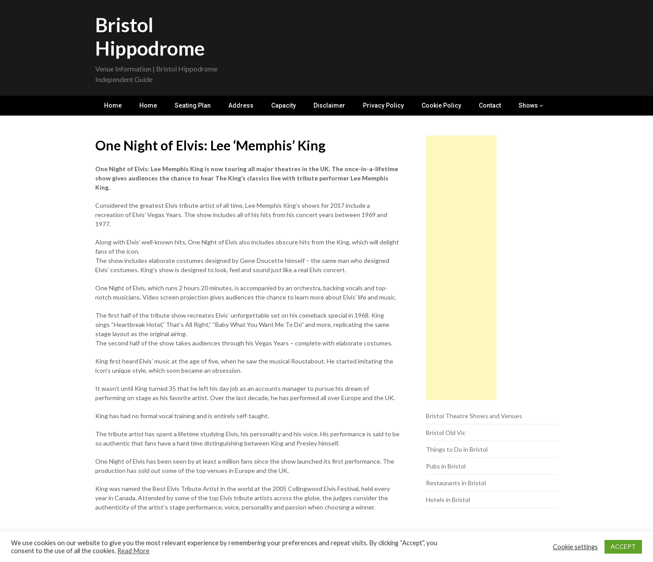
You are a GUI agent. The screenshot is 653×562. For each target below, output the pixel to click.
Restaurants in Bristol (456, 483)
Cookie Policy (441, 105)
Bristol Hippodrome (150, 36)
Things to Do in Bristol (457, 449)
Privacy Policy (383, 105)
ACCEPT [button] (623, 546)
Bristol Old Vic (446, 432)
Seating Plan (193, 105)
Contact (490, 105)
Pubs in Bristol (446, 466)
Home (113, 105)
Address (241, 105)
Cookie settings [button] (575, 547)
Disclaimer (329, 105)
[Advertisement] (461, 267)
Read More (133, 551)
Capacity (283, 105)
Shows (528, 105)
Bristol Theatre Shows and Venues (474, 416)
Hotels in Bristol (448, 499)
